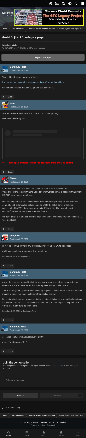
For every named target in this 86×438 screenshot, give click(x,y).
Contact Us (53, 422)
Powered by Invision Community (43, 425)
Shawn (13, 178)
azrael (13, 103)
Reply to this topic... (16, 380)
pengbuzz (15, 235)
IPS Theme (23, 422)
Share (20, 395)
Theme (43, 422)
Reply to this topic (43, 57)
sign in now (58, 366)
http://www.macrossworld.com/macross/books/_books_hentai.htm (33, 82)
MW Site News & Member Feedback (31, 48)
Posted (19, 70)
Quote (10, 97)
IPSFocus (34, 422)
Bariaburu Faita (10, 45)
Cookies (63, 422)
